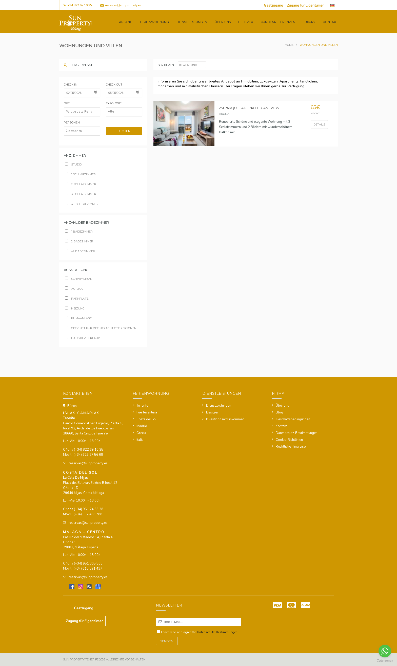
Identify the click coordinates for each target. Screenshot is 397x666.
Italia (140, 440)
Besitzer (245, 22)
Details (319, 124)
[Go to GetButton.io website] (385, 660)
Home (289, 45)
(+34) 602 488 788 (88, 514)
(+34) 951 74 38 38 (88, 509)
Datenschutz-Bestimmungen (296, 433)
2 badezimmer (79, 241)
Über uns (223, 22)
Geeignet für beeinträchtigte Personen (100, 328)
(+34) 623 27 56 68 (88, 454)
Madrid (141, 426)
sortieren (166, 65)
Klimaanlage (78, 318)
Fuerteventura (146, 412)
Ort (67, 103)
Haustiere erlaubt (83, 338)
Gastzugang (273, 5)
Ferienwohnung (154, 22)
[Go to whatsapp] (385, 651)
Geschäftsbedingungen (293, 419)
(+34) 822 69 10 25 (88, 449)
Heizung (75, 308)
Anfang (125, 22)
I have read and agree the (199, 632)
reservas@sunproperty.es (123, 5)
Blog (279, 412)
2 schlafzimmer (80, 184)
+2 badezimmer (80, 251)
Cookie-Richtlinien (289, 440)
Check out (114, 84)
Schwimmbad (78, 279)
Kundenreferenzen (278, 22)
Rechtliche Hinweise (291, 446)
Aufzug (74, 288)
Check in (70, 84)
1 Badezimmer (79, 231)
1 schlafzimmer (80, 174)
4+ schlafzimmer (81, 204)
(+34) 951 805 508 (88, 563)
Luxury (309, 22)
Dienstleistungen (191, 22)
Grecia (141, 433)
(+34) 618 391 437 (88, 568)
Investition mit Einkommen (225, 419)
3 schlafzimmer (80, 194)
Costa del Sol (146, 419)
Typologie (114, 103)
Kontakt (330, 22)
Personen (72, 122)
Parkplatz (77, 298)
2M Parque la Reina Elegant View (249, 108)
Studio (73, 164)
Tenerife (142, 405)
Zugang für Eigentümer (305, 5)
